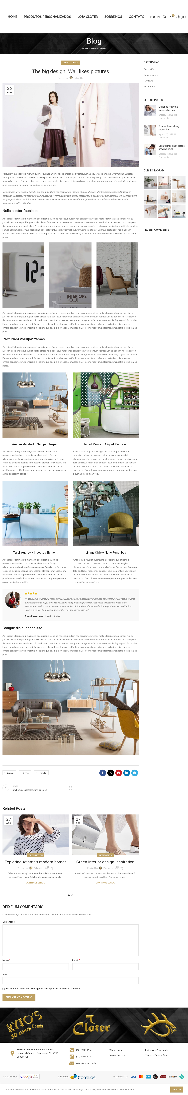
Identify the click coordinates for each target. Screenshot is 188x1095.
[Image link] (35, 405)
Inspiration (105, 855)
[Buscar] (164, 16)
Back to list (70, 788)
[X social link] (110, 773)
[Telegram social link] (134, 773)
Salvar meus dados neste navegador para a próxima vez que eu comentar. (43, 988)
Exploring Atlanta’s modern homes (36, 862)
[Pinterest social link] (118, 773)
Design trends (98, 48)
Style (26, 772)
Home (85, 48)
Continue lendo (35, 883)
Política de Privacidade (156, 1050)
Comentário (9, 921)
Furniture (148, 80)
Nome (6, 960)
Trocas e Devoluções (156, 1055)
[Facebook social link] (102, 773)
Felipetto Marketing (175, 1088)
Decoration (36, 855)
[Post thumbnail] (150, 112)
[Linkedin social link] (126, 773)
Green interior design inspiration (105, 862)
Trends (42, 772)
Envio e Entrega (117, 1055)
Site (4, 974)
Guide (10, 772)
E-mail (76, 960)
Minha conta (115, 1050)
